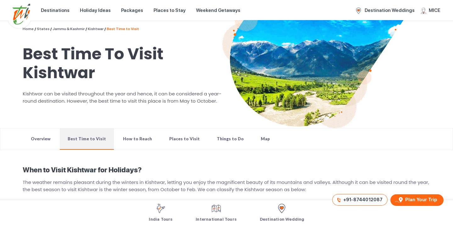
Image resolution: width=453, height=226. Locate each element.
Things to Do (230, 138)
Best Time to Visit (123, 29)
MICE (430, 11)
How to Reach (137, 138)
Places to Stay (170, 10)
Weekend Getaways (218, 10)
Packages (132, 10)
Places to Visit (184, 138)
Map (265, 138)
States (43, 29)
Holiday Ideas (95, 10)
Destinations (55, 10)
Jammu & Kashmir (69, 29)
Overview (41, 138)
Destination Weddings (385, 11)
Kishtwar (95, 29)
